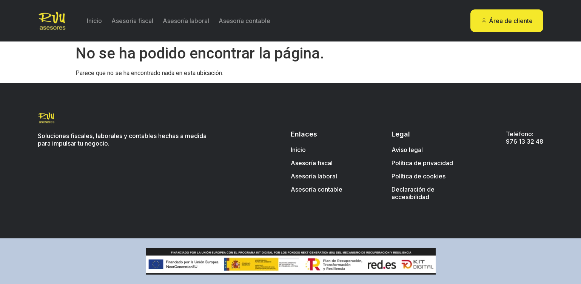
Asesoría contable (244, 21)
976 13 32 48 (524, 141)
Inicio (94, 21)
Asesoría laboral (186, 21)
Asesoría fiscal (132, 21)
